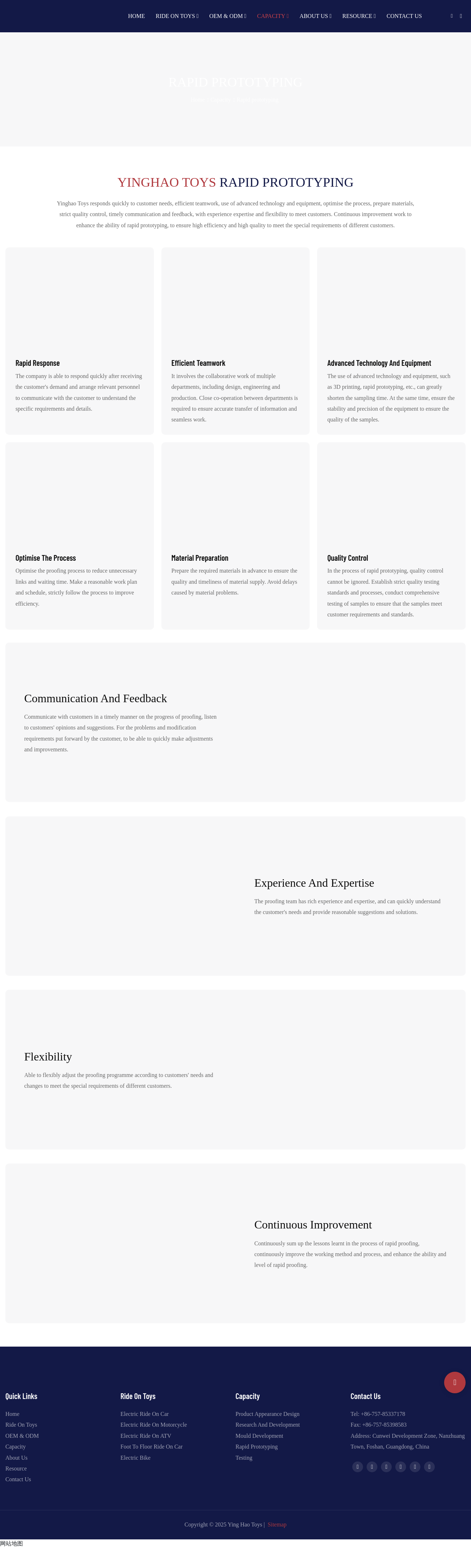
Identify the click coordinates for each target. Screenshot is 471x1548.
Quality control (347, 557)
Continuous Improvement (313, 1224)
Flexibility (48, 1056)
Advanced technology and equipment (379, 362)
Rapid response (37, 362)
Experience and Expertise (314, 882)
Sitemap (277, 1524)
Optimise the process (45, 557)
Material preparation (200, 557)
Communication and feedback (95, 698)
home (198, 100)
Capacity (221, 100)
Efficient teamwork (198, 362)
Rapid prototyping (257, 100)
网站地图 (11, 1543)
